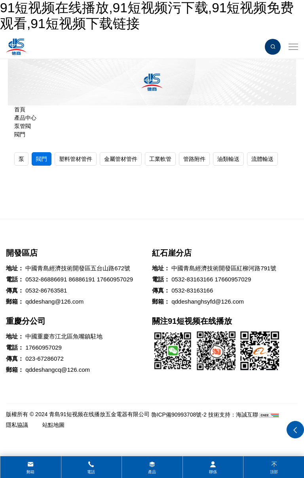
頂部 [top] (274, 472)
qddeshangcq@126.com (57, 369)
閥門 (19, 134)
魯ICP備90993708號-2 (179, 414)
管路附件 (194, 159)
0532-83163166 (192, 279)
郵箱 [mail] (30, 472)
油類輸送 (228, 159)
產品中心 (25, 118)
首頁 (19, 109)
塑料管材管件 (75, 159)
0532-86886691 (46, 279)
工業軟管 (160, 159)
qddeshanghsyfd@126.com (207, 301)
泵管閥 (22, 126)
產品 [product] (152, 472)
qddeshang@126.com (54, 301)
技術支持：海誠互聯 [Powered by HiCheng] (233, 414)
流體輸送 (262, 159)
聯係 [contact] (213, 472)
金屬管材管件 (120, 159)
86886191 (81, 279)
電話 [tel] (91, 472)
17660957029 (115, 279)
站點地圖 (53, 425)
